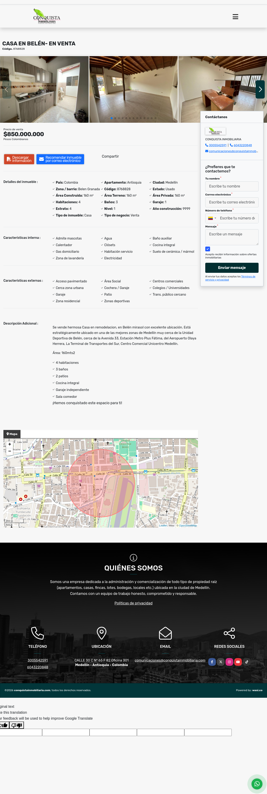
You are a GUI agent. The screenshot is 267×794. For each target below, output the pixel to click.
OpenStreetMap (188, 525)
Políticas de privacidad (134, 603)
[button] (112, 118)
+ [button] (9, 444)
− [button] (9, 451)
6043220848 (243, 145)
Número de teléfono (219, 210)
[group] (44, 89)
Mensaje (211, 226)
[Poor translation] (16, 725)
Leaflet (163, 525)
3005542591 (217, 145)
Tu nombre (213, 178)
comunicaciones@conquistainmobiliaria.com (170, 660)
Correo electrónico (218, 194)
